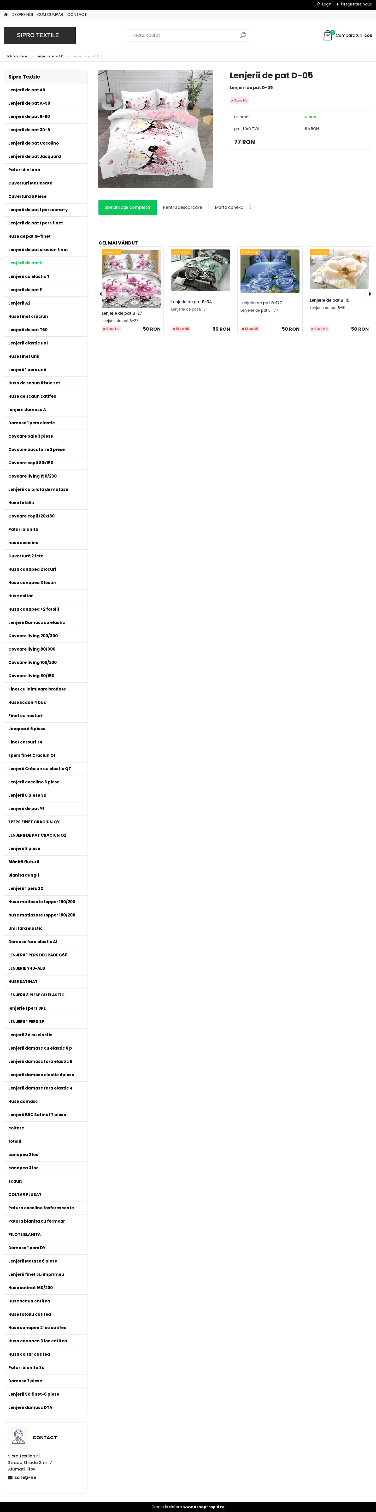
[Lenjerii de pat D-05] (155, 129)
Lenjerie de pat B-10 (329, 300)
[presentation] (101, 294)
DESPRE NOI (22, 14)
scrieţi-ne (25, 1477)
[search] (243, 37)
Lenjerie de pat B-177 (261, 303)
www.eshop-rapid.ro (204, 1506)
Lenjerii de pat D (50, 56)
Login (327, 4)
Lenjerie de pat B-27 (122, 313)
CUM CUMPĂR (50, 14)
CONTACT (77, 14)
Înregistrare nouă (356, 4)
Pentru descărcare (182, 207)
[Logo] (40, 35)
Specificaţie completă (127, 207)
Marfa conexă (235, 207)
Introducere (17, 56)
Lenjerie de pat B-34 (191, 302)
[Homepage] (6, 15)
